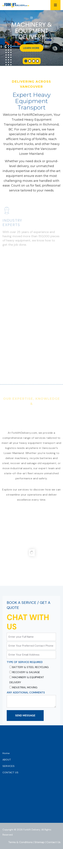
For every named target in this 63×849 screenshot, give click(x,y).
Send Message (25, 715)
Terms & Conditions (20, 842)
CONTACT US (10, 772)
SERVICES (9, 766)
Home (6, 753)
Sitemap (39, 842)
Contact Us (53, 842)
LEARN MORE (31, 48)
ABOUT (7, 759)
